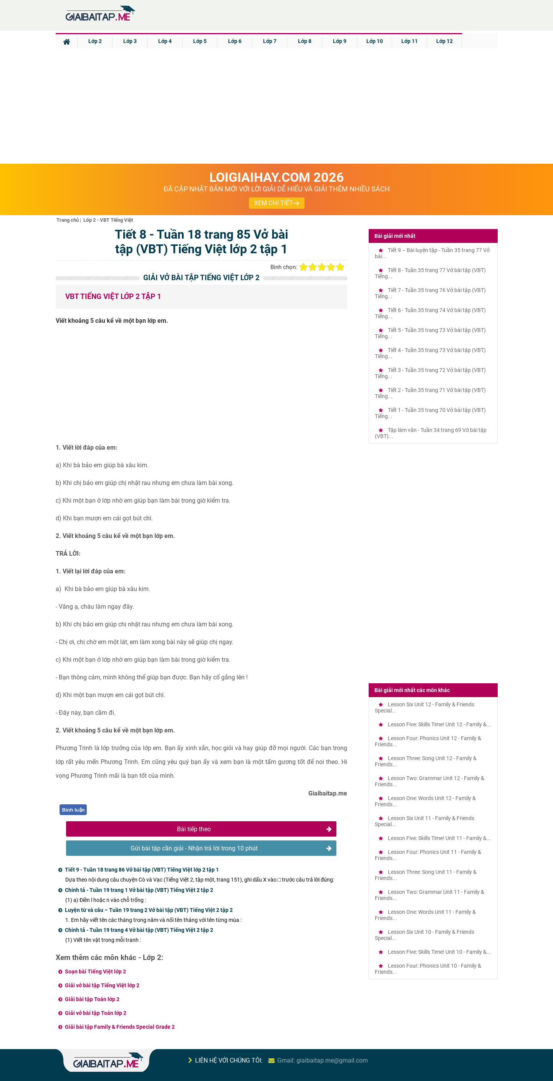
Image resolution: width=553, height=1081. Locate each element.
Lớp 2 (95, 41)
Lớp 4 (165, 41)
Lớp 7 (269, 41)
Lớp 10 (374, 41)
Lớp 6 (235, 41)
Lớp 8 (304, 41)
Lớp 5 (200, 41)
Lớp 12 (444, 41)
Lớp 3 (130, 41)
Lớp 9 (339, 41)
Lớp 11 (409, 41)
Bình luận (73, 810)
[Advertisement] (276, 106)
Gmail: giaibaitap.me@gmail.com (322, 1060)
